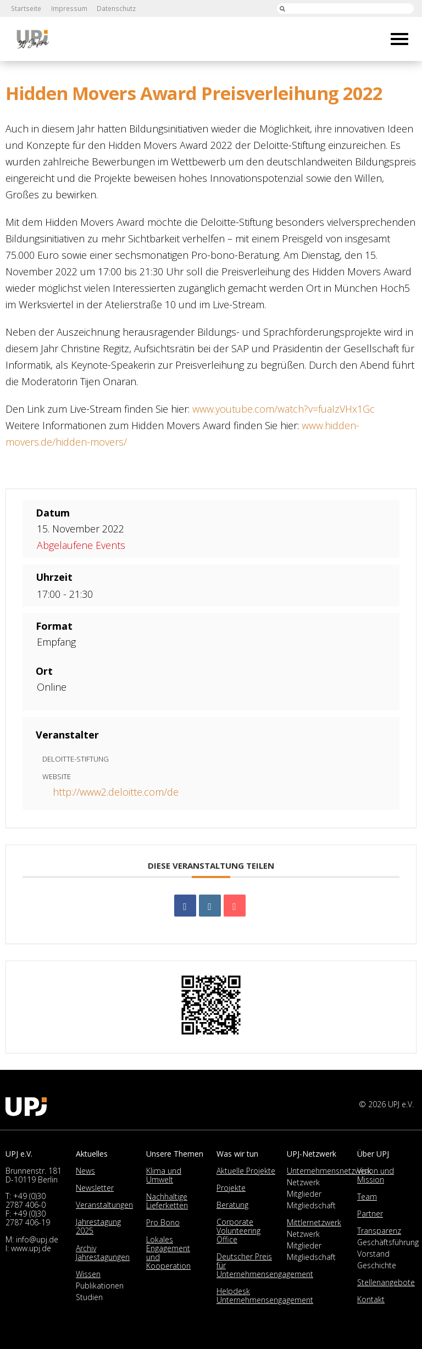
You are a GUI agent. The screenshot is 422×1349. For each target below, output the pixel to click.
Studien (89, 1297)
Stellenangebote (386, 1282)
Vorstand (373, 1253)
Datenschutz (114, 8)
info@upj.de (37, 1239)
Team (367, 1196)
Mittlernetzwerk (314, 1222)
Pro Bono (163, 1222)
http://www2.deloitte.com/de (116, 791)
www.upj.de (31, 1248)
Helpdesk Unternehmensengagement (264, 1295)
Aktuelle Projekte (245, 1170)
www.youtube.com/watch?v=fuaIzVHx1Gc (283, 408)
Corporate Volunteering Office (238, 1231)
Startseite (25, 8)
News (85, 1170)
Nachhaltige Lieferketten (167, 1201)
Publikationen (100, 1285)
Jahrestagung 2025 (98, 1226)
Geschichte (376, 1265)
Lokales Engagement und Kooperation (168, 1252)
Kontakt (371, 1299)
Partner (370, 1213)
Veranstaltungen (104, 1205)
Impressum (67, 8)
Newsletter (95, 1188)
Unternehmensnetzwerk (329, 1170)
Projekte (231, 1188)
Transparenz (379, 1230)
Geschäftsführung (388, 1242)
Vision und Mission (375, 1175)
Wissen (88, 1274)
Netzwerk (303, 1182)
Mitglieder (304, 1194)
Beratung (232, 1205)
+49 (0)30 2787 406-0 (25, 1200)
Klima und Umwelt (163, 1175)
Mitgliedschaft (311, 1205)
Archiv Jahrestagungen (103, 1252)
